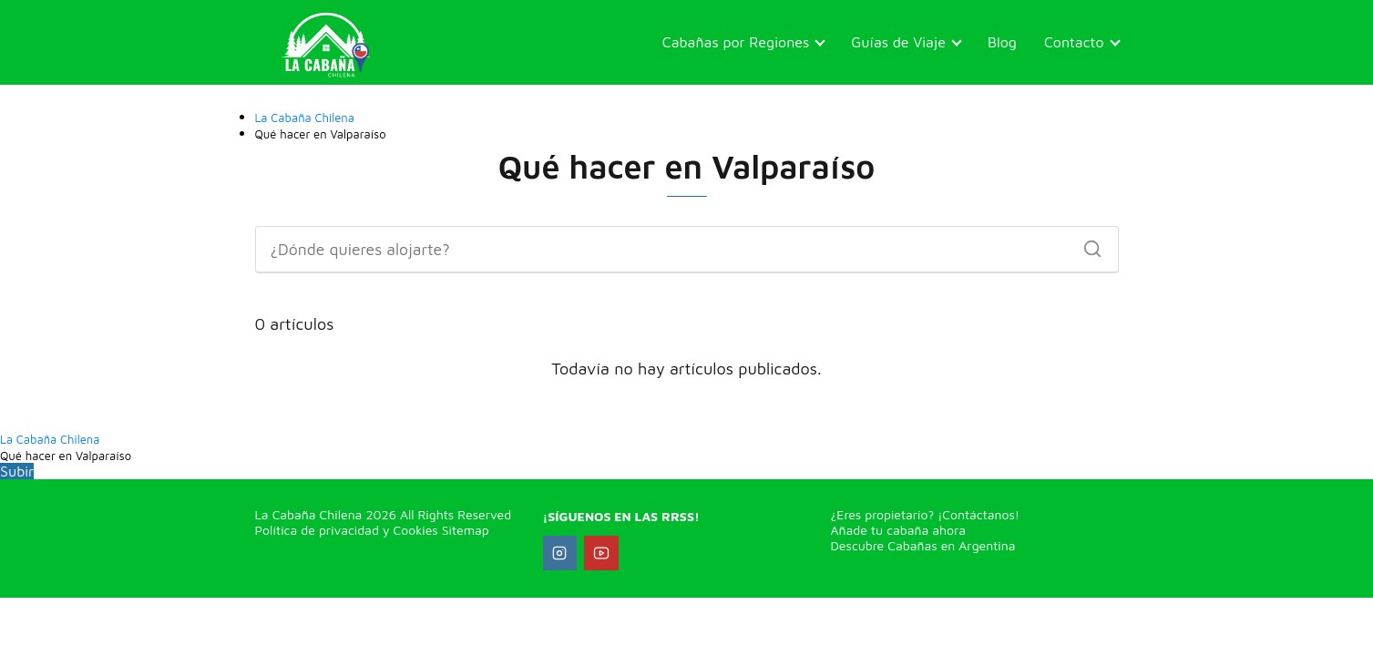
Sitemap (465, 530)
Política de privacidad (317, 530)
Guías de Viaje (898, 42)
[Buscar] (1086, 244)
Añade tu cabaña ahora (899, 530)
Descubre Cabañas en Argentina (923, 545)
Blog (1002, 42)
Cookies (413, 530)
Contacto (1074, 42)
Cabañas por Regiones (736, 42)
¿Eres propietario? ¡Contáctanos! (925, 514)
